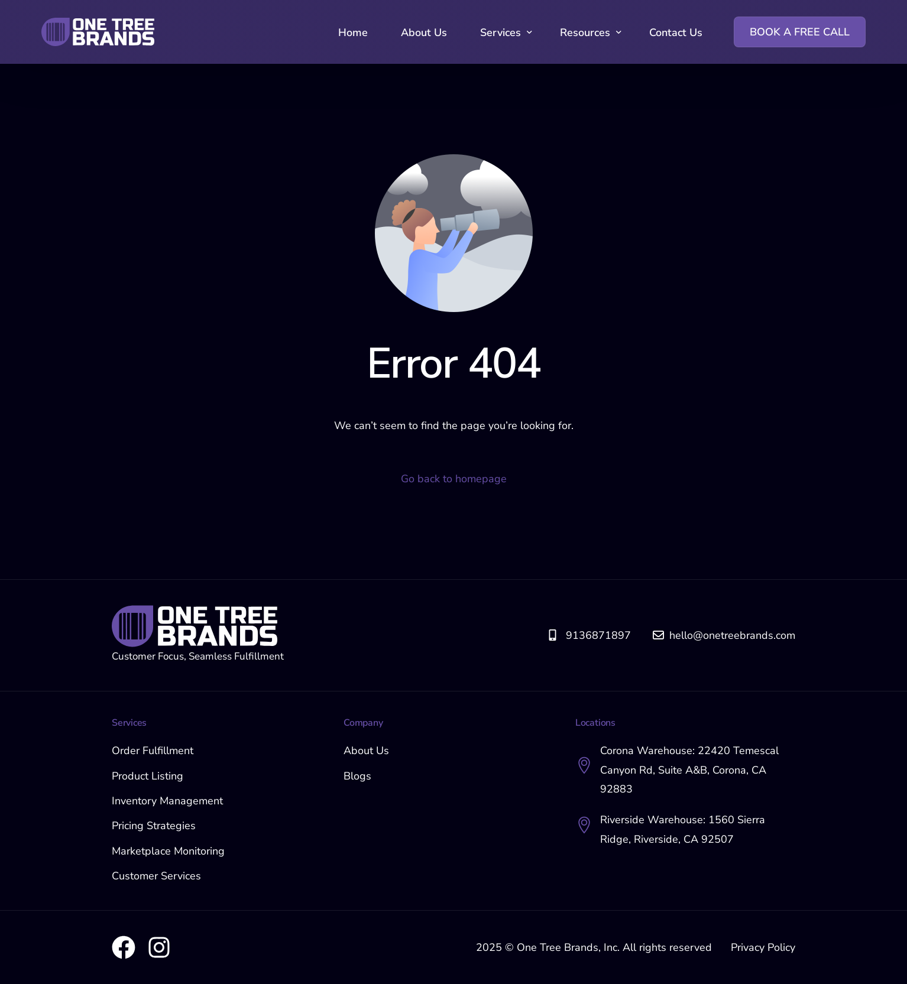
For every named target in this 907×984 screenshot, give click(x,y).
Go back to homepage (454, 479)
